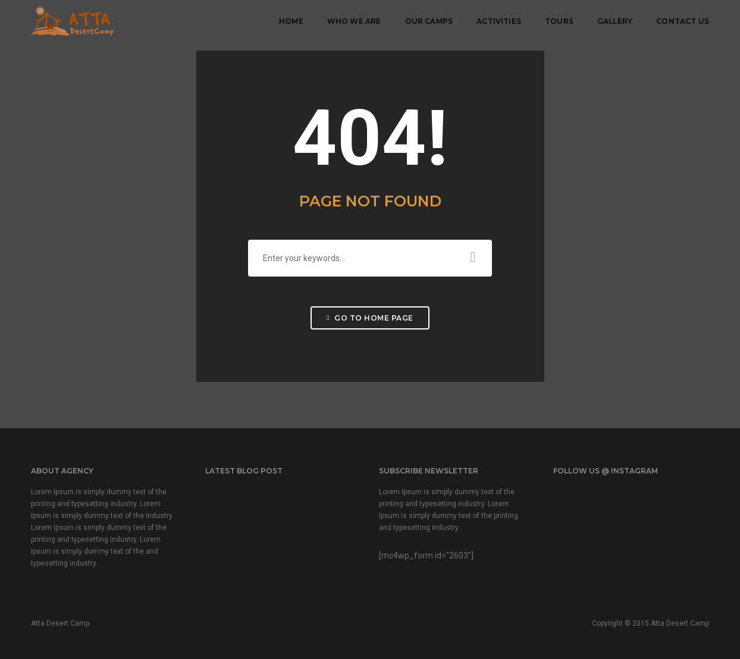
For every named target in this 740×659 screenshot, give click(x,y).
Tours (559, 21)
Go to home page (370, 317)
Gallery (614, 21)
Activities (498, 21)
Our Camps (429, 21)
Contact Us (682, 21)
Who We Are (354, 21)
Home (291, 21)
